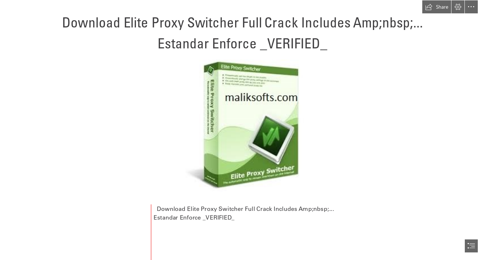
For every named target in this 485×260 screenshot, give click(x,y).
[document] (242, 130)
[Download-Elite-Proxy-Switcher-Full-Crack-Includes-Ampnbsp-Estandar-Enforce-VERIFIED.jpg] (242, 125)
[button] (436, 6)
